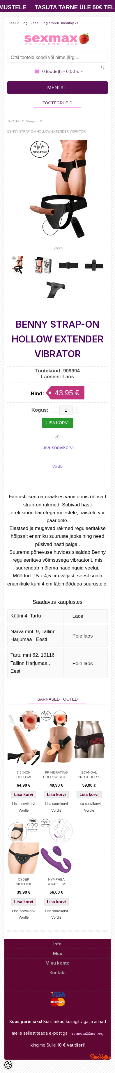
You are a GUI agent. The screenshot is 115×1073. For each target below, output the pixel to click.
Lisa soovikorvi (57, 447)
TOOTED (14, 121)
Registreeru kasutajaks (60, 23)
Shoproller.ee (100, 1057)
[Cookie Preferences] (8, 1065)
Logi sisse (30, 23)
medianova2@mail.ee (85, 1033)
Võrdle (57, 467)
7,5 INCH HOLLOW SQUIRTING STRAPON (23, 775)
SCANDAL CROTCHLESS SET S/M (89, 775)
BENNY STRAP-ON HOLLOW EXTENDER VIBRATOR (46, 131)
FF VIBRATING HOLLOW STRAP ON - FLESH (56, 775)
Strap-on (32, 121)
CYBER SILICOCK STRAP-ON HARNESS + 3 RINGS (24, 882)
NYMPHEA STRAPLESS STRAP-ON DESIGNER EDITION (56, 882)
